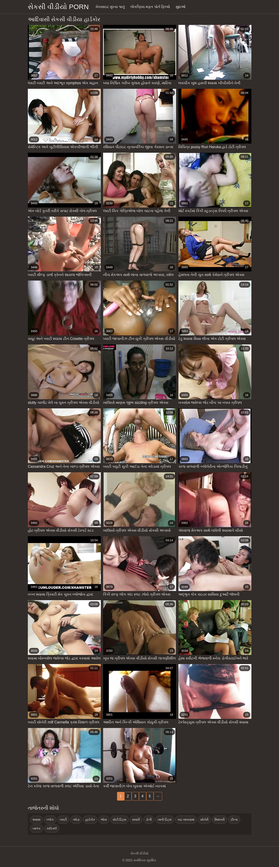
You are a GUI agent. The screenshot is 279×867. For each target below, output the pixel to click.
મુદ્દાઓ (180, 7)
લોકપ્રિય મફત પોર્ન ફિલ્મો (150, 7)
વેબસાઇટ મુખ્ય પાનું (110, 7)
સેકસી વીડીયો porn (58, 7)
